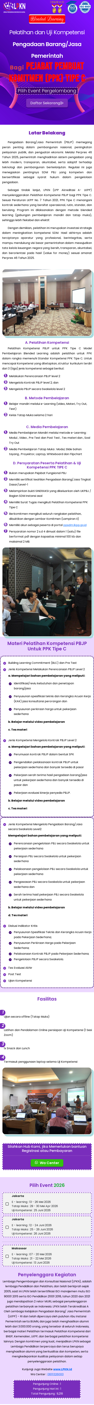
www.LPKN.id (62, 1370)
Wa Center (47, 1163)
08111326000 (55, 1375)
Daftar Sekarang (47, 103)
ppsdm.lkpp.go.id (75, 526)
